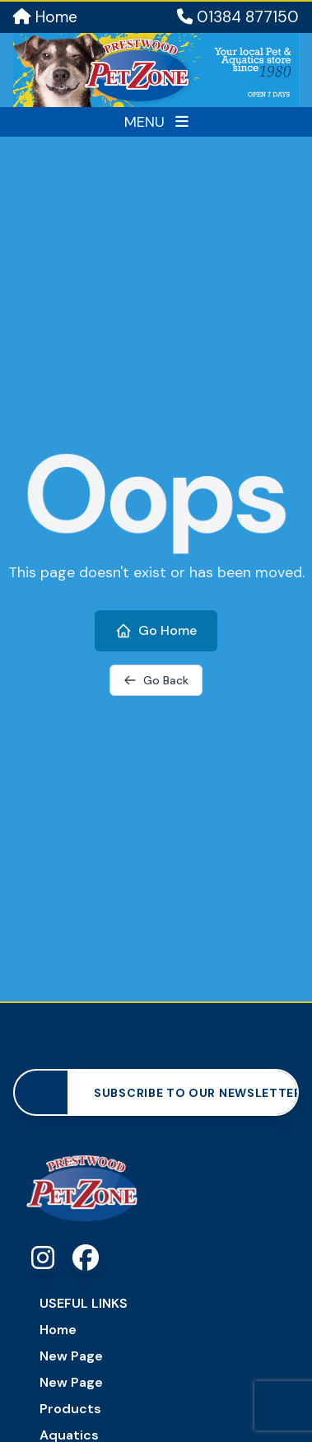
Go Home (156, 630)
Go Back (156, 680)
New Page (71, 1356)
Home (45, 17)
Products (70, 1408)
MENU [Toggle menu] (156, 122)
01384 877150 (238, 17)
